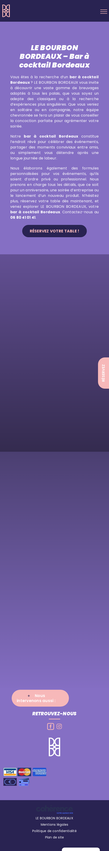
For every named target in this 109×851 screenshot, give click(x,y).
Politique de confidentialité (54, 832)
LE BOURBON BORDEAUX (54, 819)
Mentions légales (54, 826)
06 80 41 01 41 (22, 219)
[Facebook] (50, 728)
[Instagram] (59, 728)
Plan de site (54, 839)
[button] (40, 699)
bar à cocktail (40, 138)
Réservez (103, 373)
